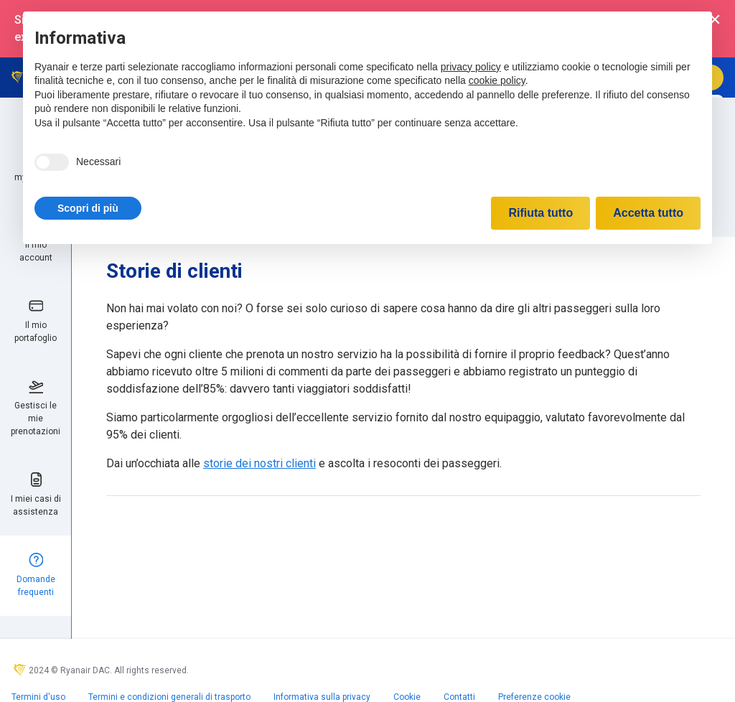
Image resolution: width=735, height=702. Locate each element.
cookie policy (497, 80)
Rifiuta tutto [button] (540, 213)
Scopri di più (87, 208)
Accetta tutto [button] (648, 213)
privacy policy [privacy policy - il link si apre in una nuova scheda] (471, 66)
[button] (87, 208)
